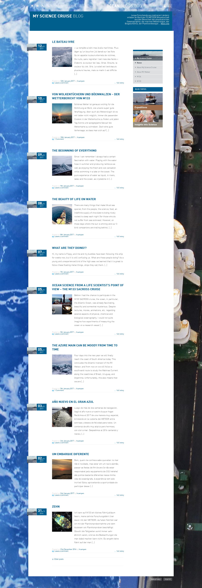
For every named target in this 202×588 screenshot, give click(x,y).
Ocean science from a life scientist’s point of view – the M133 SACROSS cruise (88, 287)
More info (165, 24)
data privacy (155, 579)
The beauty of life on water (74, 199)
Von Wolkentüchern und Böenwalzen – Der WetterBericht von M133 (86, 96)
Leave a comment (61, 83)
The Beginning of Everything (74, 150)
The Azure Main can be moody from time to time (84, 347)
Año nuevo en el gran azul (73, 402)
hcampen (81, 81)
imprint (168, 579)
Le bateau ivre (63, 42)
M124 (139, 77)
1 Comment (59, 139)
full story (120, 83)
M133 (139, 81)
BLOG (58, 16)
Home (139, 63)
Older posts (57, 559)
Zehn (56, 506)
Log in (168, 6)
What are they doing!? (69, 248)
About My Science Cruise (146, 67)
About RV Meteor (143, 72)
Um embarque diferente (70, 454)
